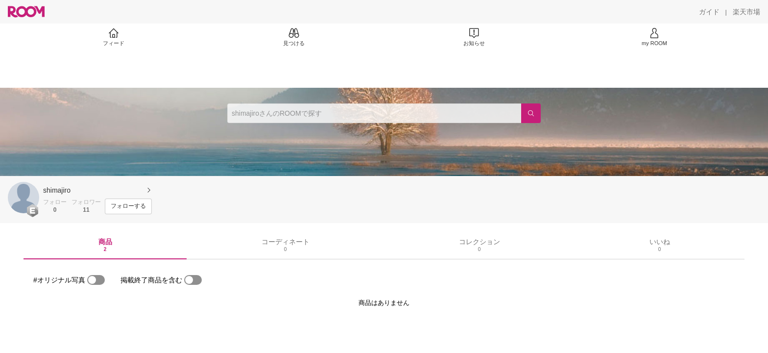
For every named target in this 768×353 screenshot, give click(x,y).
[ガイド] (709, 11)
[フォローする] (128, 206)
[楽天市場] (746, 11)
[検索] (531, 113)
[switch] (96, 280)
